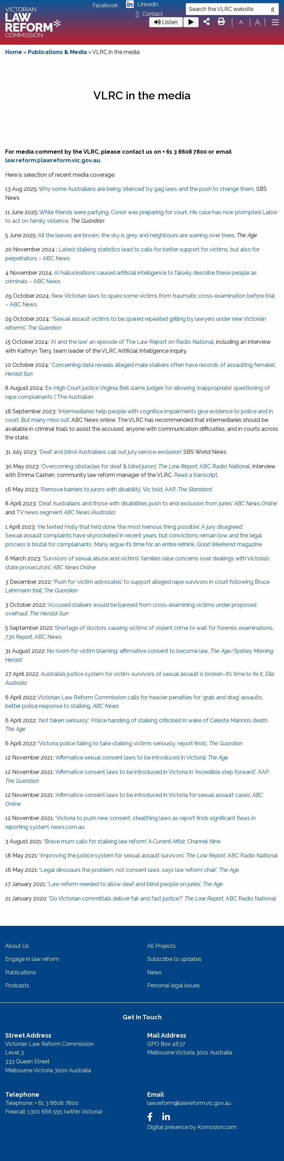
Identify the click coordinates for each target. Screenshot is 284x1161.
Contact (149, 14)
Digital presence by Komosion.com (191, 1127)
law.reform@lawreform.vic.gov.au (52, 160)
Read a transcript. (196, 475)
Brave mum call (65, 841)
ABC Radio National (225, 466)
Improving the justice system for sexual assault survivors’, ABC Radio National (159, 855)
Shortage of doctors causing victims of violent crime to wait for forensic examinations (164, 628)
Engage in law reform (32, 959)
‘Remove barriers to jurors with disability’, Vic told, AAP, (126, 489)
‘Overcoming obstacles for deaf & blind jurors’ (98, 466)
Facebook (105, 5)
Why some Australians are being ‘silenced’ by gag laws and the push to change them (146, 189)
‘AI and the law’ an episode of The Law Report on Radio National (132, 342)
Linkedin (142, 4)
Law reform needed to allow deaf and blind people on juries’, (136, 884)
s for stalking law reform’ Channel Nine (153, 841)
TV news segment (65, 512)
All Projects (161, 946)
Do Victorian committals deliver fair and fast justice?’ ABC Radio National (163, 898)
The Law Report (177, 466)
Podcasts (17, 985)
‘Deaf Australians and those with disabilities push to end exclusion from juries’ (157, 503)
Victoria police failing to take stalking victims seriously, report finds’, (141, 743)
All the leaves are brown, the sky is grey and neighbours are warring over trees (136, 235)
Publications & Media (57, 52)
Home (13, 52)
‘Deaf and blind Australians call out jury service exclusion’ (110, 452)
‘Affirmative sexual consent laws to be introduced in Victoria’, (141, 757)
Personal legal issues (173, 985)
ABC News (33, 637)
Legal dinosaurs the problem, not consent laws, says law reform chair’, (139, 870)
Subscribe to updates (174, 959)
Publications (20, 972)
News (154, 972)
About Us (17, 946)
